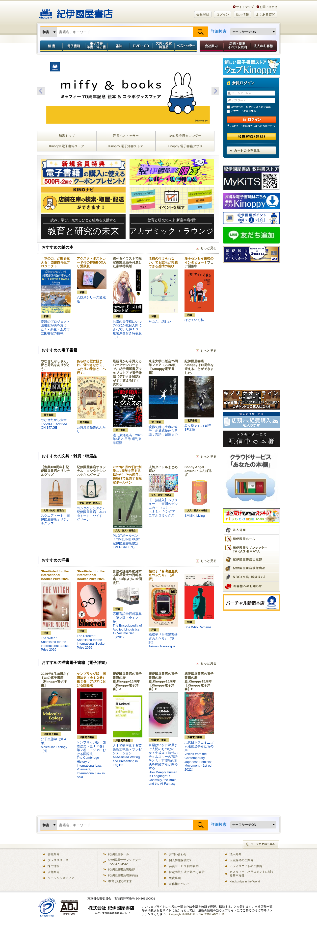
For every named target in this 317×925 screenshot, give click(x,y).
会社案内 (210, 46)
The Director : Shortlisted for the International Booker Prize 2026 (91, 641)
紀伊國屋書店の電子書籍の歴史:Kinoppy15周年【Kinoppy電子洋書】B (163, 681)
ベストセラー (186, 46)
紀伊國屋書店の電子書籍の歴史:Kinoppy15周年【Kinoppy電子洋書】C (199, 681)
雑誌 (118, 46)
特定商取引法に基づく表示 (187, 872)
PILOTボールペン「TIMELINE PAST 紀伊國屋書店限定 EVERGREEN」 (126, 541)
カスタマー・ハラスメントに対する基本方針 (252, 873)
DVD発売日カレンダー (185, 136)
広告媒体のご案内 (241, 860)
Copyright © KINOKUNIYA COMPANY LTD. (197, 914)
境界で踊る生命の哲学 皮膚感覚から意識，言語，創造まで (163, 431)
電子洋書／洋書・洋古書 (96, 46)
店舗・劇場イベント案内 (237, 46)
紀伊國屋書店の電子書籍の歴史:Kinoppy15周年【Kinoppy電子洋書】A (127, 681)
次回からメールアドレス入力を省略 (253, 107)
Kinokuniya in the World (245, 881)
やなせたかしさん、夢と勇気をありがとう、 (55, 365)
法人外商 (235, 854)
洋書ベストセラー (126, 136)
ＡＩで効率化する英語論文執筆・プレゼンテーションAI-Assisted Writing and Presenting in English (127, 755)
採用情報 (242, 14)
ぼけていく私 (194, 320)
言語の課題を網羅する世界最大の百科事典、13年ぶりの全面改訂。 (127, 577)
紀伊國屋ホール (118, 854)
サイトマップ (245, 6)
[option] (128, 91)
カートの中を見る (251, 150)
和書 (50, 46)
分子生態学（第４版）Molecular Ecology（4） (54, 745)
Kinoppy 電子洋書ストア (125, 146)
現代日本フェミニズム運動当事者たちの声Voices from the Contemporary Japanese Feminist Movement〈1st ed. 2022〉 (199, 756)
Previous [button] (41, 91)
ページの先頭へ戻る (261, 844)
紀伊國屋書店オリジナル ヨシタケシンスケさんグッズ (91, 471)
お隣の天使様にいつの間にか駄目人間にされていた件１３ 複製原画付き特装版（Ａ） (127, 329)
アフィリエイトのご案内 (246, 866)
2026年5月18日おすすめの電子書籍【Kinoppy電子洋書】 (55, 679)
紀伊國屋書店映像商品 (123, 875)
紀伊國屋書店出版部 (121, 869)
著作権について (179, 883)
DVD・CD (141, 46)
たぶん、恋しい (160, 321)
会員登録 (202, 14)
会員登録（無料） (251, 136)
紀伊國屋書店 (75, 11)
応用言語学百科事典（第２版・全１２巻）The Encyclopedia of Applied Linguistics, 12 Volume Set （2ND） (127, 625)
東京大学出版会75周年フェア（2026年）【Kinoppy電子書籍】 (163, 367)
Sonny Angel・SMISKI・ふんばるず (198, 471)
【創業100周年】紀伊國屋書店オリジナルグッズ (55, 471)
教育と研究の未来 (120, 881)
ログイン (222, 14)
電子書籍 (73, 46)
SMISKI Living (195, 515)
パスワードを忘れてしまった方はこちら (251, 126)
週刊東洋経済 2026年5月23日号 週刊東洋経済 (127, 439)
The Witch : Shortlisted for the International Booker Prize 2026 (55, 644)
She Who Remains (198, 627)
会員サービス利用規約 (184, 866)
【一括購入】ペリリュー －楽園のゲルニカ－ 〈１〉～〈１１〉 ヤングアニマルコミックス (163, 507)
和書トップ (67, 136)
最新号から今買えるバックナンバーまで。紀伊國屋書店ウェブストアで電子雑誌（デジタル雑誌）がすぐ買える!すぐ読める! (127, 372)
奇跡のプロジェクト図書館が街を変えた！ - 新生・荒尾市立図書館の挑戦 (55, 327)
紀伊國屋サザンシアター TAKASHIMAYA (124, 861)
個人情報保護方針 (181, 860)
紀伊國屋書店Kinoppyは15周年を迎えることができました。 (199, 367)
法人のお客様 (264, 46)
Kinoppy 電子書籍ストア (66, 146)
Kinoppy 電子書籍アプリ (185, 146)
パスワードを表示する (253, 111)
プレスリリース (58, 860)
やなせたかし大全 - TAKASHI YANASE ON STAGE (55, 423)
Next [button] (215, 91)
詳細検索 (219, 31)
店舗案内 (53, 872)
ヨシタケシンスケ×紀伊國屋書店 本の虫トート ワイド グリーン (91, 514)
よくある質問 (265, 14)
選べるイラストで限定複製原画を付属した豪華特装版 (127, 262)
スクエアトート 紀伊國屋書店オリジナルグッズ (55, 519)
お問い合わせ (268, 6)
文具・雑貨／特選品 (163, 46)
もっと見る (208, 248)
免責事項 (175, 877)
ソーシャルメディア (61, 877)
